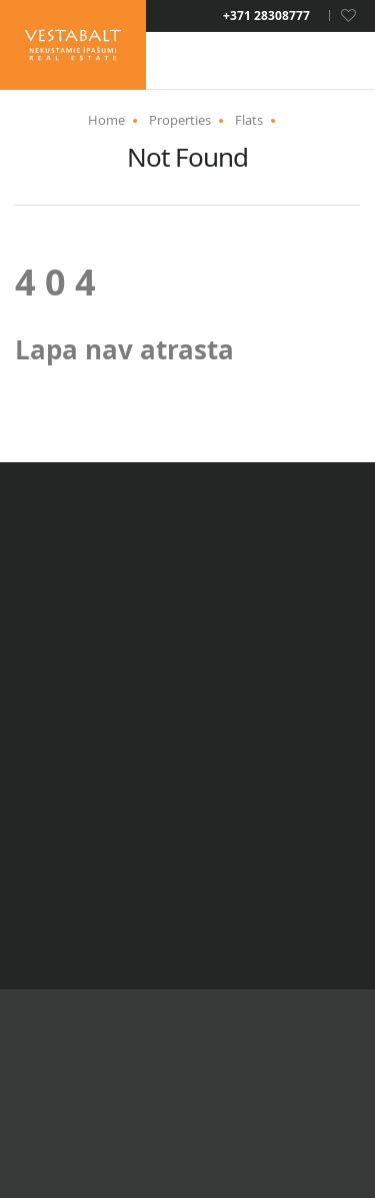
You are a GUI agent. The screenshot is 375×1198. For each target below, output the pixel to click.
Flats (249, 120)
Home (106, 120)
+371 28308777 (266, 16)
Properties (180, 120)
